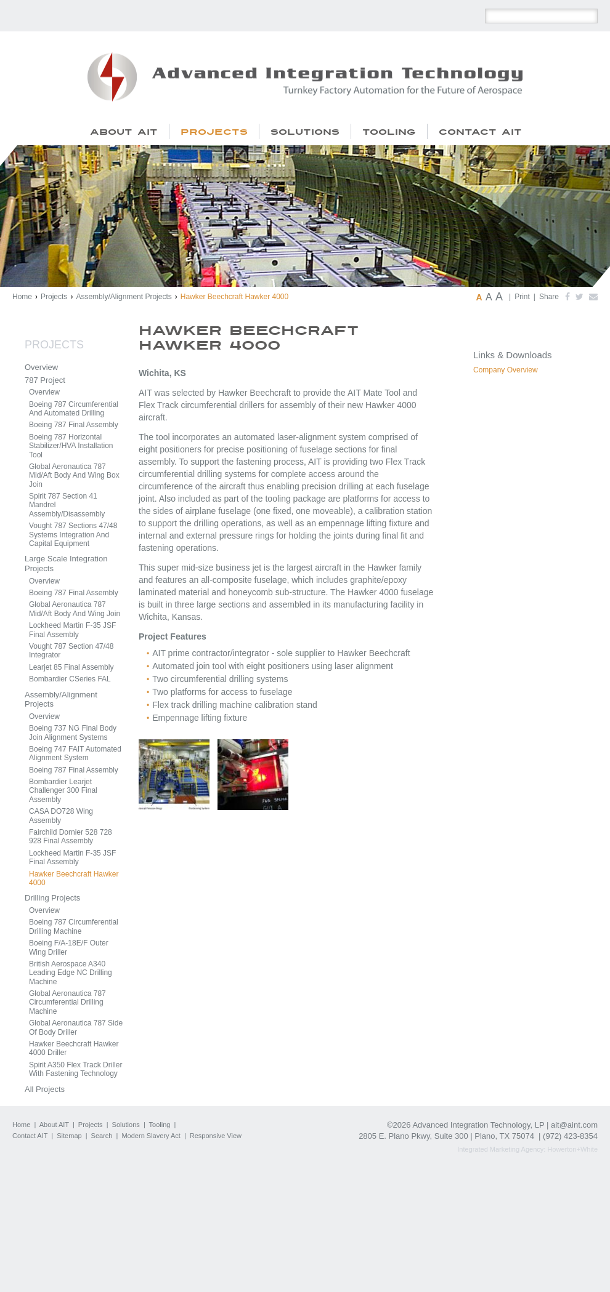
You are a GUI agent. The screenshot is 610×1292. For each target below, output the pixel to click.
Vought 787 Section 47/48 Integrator (71, 650)
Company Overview (505, 370)
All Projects (45, 1089)
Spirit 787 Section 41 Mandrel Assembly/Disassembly (67, 505)
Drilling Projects (52, 897)
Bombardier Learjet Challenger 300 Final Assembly (63, 790)
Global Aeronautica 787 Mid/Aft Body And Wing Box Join (74, 475)
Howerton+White (572, 1149)
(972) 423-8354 (570, 1136)
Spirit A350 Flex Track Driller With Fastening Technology (75, 1069)
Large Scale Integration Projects (66, 563)
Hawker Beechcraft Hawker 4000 (73, 878)
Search (102, 1135)
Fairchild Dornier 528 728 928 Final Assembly (70, 836)
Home (22, 296)
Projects (54, 296)
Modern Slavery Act (150, 1135)
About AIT (54, 1124)
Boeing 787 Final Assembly (73, 424)
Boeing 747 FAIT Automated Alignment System (75, 753)
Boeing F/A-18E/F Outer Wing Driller (68, 947)
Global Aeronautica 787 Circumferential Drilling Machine (67, 1002)
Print (522, 296)
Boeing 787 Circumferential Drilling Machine (73, 926)
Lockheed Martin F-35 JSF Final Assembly (72, 629)
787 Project (45, 380)
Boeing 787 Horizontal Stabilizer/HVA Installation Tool (71, 446)
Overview (41, 367)
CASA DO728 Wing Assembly (61, 815)
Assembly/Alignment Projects (123, 296)
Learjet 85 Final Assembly (71, 667)
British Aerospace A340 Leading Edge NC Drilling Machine (70, 973)
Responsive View (216, 1135)
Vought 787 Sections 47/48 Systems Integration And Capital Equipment (73, 534)
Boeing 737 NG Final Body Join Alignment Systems (72, 732)
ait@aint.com (574, 1124)
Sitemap (69, 1135)
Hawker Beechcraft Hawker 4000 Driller (73, 1048)
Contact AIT (29, 1135)
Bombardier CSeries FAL (70, 679)
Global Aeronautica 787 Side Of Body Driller (76, 1027)
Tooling (160, 1124)
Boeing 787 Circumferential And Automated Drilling (73, 408)
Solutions (126, 1124)
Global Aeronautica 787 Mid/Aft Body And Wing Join (74, 608)
